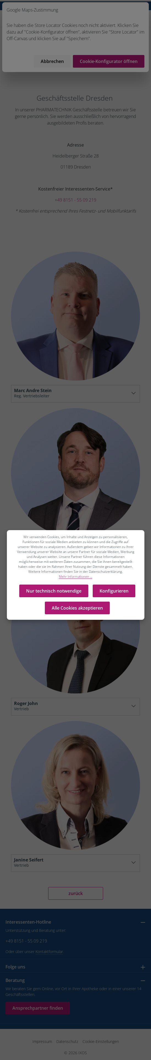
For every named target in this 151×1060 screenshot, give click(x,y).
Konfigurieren (114, 591)
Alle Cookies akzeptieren (77, 608)
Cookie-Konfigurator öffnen (109, 61)
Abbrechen (52, 61)
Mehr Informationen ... (75, 576)
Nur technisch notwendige (53, 591)
